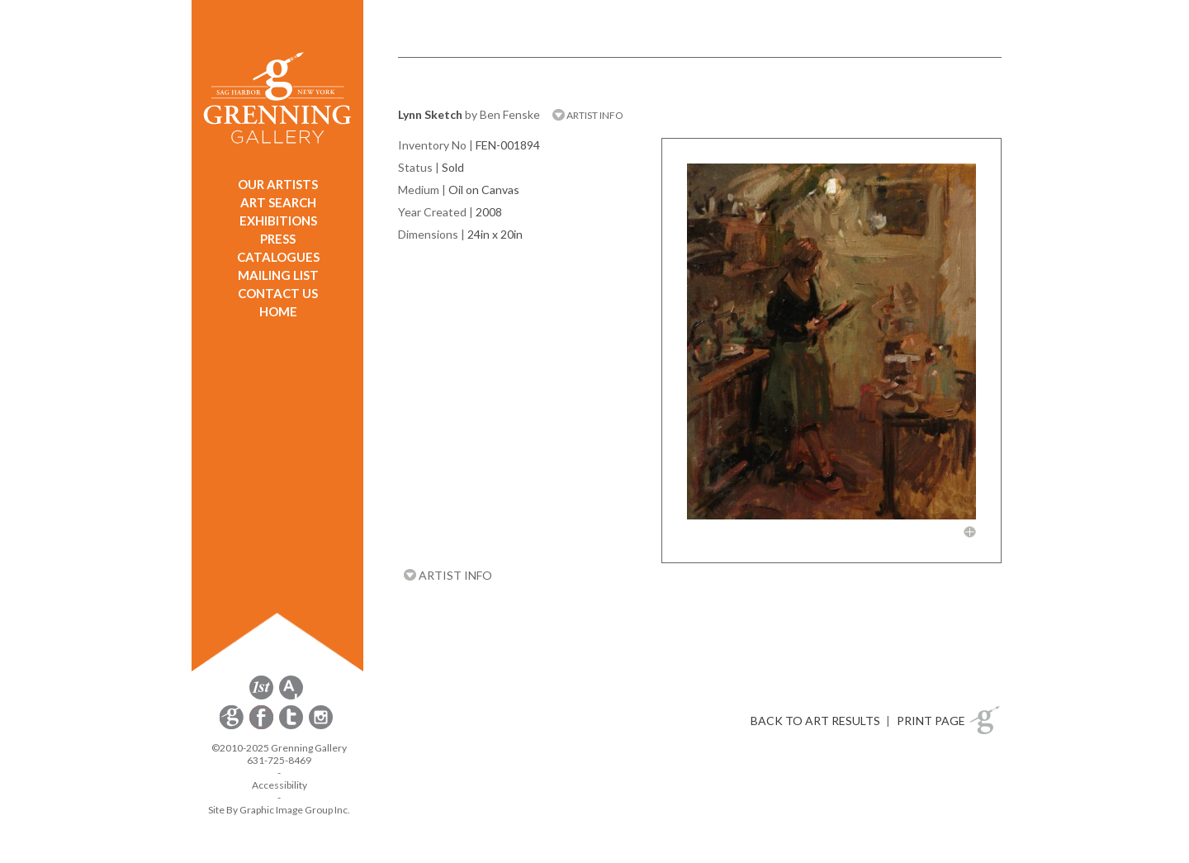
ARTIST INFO (587, 115)
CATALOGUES (278, 256)
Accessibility (279, 785)
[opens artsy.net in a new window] (291, 697)
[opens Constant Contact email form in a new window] (233, 726)
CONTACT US (278, 293)
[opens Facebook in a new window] (262, 726)
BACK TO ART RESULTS (815, 721)
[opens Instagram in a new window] (320, 726)
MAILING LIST (278, 275)
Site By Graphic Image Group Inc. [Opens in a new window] (279, 810)
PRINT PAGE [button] (931, 721)
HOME (278, 311)
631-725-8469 (279, 760)
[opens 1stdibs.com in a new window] (261, 697)
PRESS (278, 238)
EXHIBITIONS (278, 220)
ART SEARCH (278, 202)
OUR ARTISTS (278, 184)
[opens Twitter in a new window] (292, 726)
